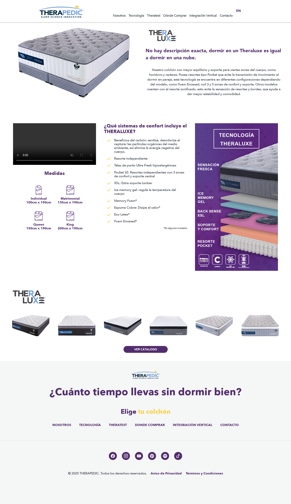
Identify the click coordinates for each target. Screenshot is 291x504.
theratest (118, 425)
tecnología (90, 425)
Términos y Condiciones (204, 473)
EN (238, 11)
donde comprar (150, 425)
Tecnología (136, 15)
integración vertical (192, 425)
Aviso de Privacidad (166, 473)
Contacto (226, 15)
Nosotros (119, 15)
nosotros (61, 425)
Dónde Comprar (174, 15)
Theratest (153, 15)
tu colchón (154, 411)
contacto (229, 425)
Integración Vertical (203, 15)
